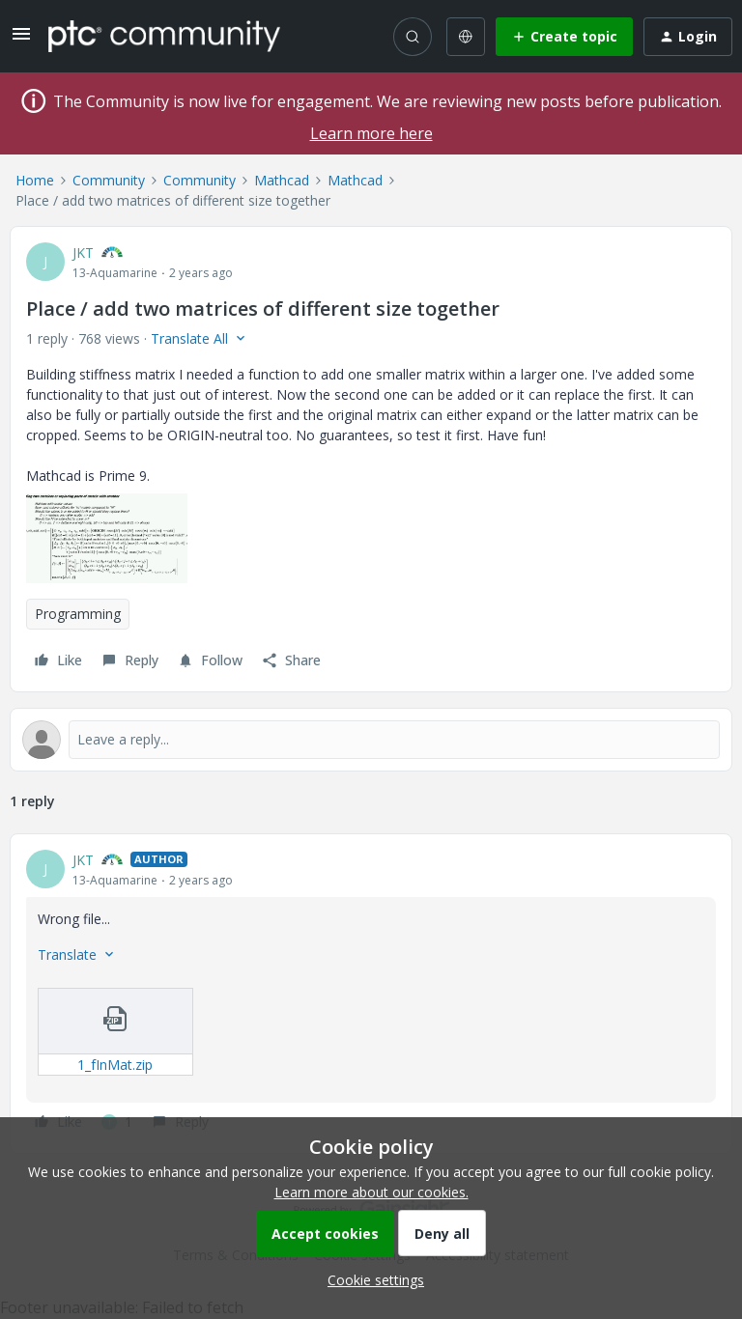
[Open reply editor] (371, 740)
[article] (371, 993)
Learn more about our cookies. (371, 1192)
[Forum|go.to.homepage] (164, 35)
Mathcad (281, 180)
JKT (83, 252)
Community (108, 180)
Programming (78, 613)
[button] (21, 40)
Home (34, 180)
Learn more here (371, 133)
